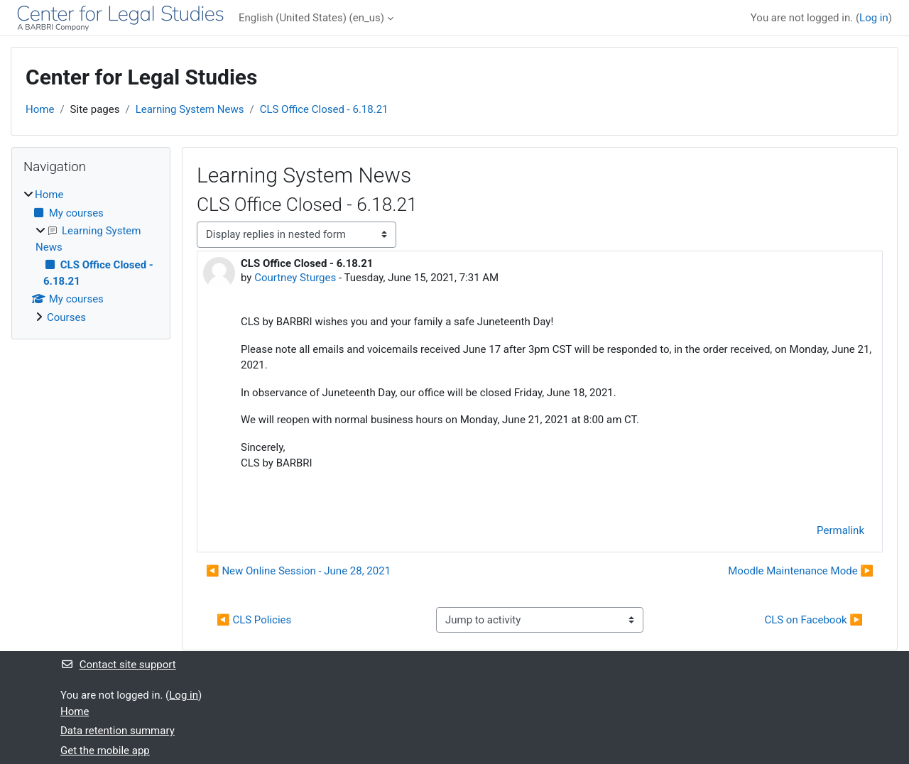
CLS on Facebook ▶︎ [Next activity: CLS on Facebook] (813, 619)
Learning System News (190, 109)
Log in (873, 17)
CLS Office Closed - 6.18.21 (324, 109)
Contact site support (118, 664)
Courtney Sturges (295, 277)
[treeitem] (90, 256)
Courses (66, 317)
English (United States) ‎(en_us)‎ (311, 17)
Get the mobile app (105, 750)
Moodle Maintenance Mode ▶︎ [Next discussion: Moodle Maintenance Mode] (800, 570)
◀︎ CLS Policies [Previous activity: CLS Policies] (254, 619)
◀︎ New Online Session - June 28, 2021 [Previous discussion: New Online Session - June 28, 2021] (298, 570)
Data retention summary (117, 730)
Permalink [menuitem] (840, 530)
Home (40, 109)
